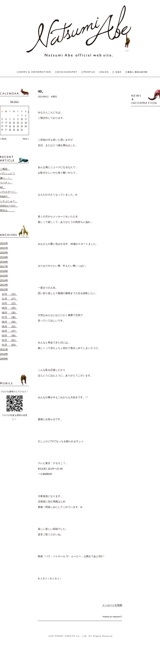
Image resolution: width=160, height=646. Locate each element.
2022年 (4, 243)
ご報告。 (5, 169)
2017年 (4, 266)
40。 (2, 187)
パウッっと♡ (7, 173)
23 (18, 126)
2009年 (4, 358)
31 (22, 130)
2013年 (4, 284)
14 (10, 123)
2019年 (4, 257)
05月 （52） (9, 326)
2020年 (4, 252)
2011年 (4, 349)
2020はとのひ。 (9, 205)
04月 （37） (9, 330)
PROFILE (90, 72)
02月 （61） (9, 340)
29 (14, 130)
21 (10, 126)
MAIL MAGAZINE (142, 72)
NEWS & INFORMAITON (27, 72)
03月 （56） (9, 335)
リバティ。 (6, 182)
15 (14, 123)
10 (22, 119)
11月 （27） (9, 298)
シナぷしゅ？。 (9, 201)
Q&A (119, 72)
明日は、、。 (7, 210)
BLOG (106, 72)
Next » (26, 139)
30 (18, 130)
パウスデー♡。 (9, 191)
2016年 (4, 271)
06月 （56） (9, 321)
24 (22, 126)
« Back (3, 139)
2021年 (4, 248)
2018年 (4, 261)
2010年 (4, 354)
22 (14, 126)
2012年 (4, 289)
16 (18, 123)
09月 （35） (9, 308)
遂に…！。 (6, 178)
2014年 (4, 280)
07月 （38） (9, 317)
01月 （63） (9, 344)
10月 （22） (9, 303)
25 (26, 126)
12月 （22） (9, 294)
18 (26, 123)
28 (10, 130)
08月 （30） (9, 312)
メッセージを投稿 (112, 605)
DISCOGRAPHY (68, 72)
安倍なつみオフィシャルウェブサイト (80, 32)
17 (22, 123)
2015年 (4, 275)
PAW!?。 (5, 196)
